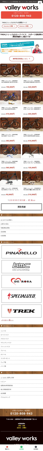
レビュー (3, 381)
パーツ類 (3, 366)
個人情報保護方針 (6, 389)
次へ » (33, 200)
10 (24, 200)
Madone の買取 (25, 26)
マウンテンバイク (6, 342)
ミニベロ (3, 331)
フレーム (3, 350)
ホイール (3, 354)
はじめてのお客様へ (7, 220)
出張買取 (3, 235)
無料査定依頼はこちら (21, 58)
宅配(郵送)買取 (5, 228)
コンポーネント (5, 358)
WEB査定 (36, 448)
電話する (7, 448)
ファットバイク (5, 346)
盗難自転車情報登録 (7, 385)
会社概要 (3, 393)
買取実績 (22, 207)
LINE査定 (21, 448)
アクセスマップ (5, 397)
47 (29, 200)
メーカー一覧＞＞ (7, 320)
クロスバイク (5, 338)
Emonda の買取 (9, 26)
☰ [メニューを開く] (40, 3)
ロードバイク (5, 335)
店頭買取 (3, 232)
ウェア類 (3, 362)
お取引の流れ (5, 224)
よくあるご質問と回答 (7, 377)
